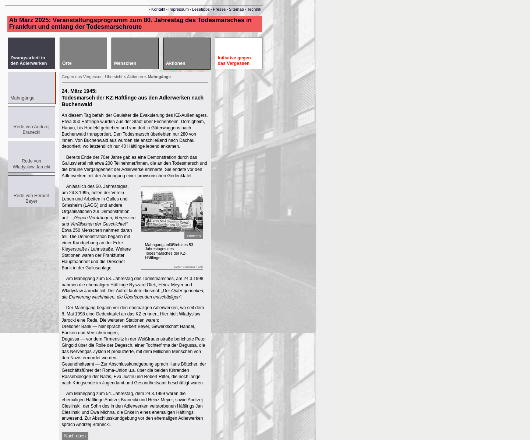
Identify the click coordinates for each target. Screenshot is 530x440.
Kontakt (158, 9)
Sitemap (236, 9)
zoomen (194, 236)
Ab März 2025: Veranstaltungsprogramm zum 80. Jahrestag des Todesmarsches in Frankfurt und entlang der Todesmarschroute (130, 23)
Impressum (179, 9)
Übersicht (114, 76)
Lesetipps (201, 9)
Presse (219, 9)
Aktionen (135, 76)
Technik (254, 9)
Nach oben (75, 436)
